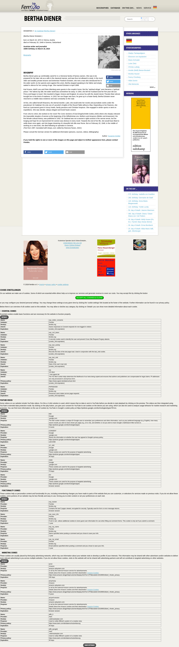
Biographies (102, 8)
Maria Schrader (134, 60)
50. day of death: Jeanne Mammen (141, 210)
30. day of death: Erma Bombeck (140, 225)
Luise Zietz (132, 63)
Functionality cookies (10, 490)
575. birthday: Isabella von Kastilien (141, 194)
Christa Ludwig (134, 67)
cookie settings (63, 284)
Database (115, 8)
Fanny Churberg (134, 77)
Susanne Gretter (114, 136)
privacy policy (51, 284)
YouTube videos (6, 400)
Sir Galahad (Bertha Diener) (44, 31)
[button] (113, 77)
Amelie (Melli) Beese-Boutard (139, 70)
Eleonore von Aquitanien (137, 57)
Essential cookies (8, 311)
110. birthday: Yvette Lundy (138, 207)
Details (4, 317)
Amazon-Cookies (93, 573)
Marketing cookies (8, 552)
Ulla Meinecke (133, 84)
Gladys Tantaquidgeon (136, 53)
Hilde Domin (132, 81)
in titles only (145, 20)
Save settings (89, 645)
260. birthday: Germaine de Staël (140, 198)
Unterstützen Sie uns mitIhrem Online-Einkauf (72, 245)
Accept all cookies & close (89, 298)
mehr (152, 87)
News (139, 8)
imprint (41, 284)
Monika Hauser (134, 74)
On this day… (128, 8)
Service (147, 8)
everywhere (145, 18)
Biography (27, 55)
